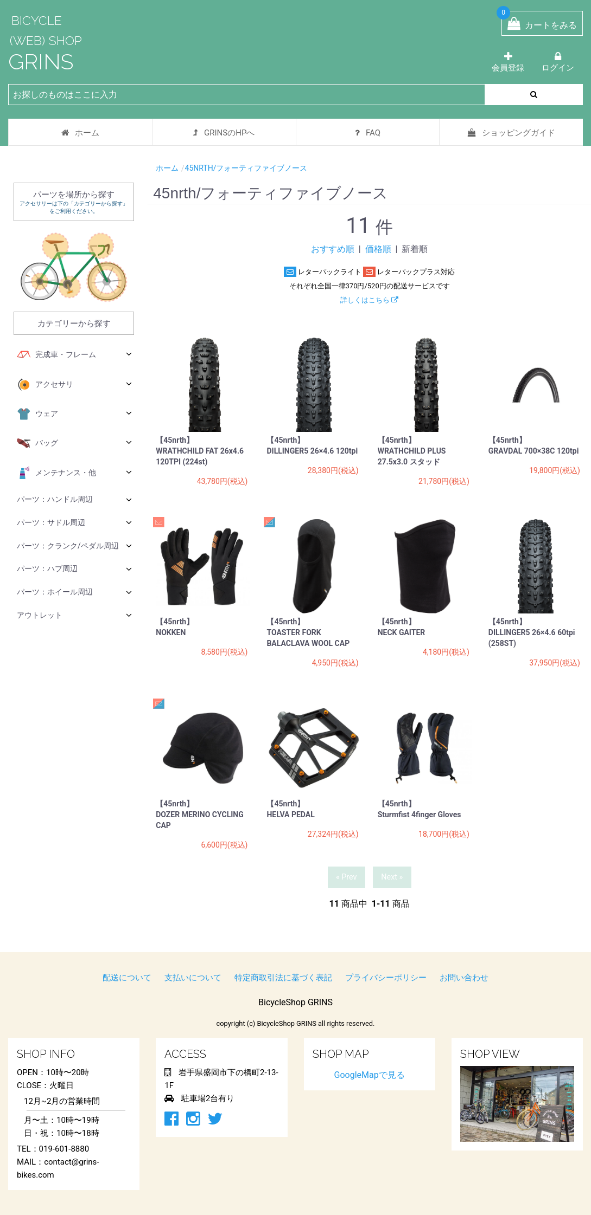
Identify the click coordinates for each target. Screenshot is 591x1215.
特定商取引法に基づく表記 (283, 978)
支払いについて (192, 978)
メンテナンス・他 (74, 473)
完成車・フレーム (74, 355)
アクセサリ (74, 385)
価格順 (378, 249)
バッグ (74, 443)
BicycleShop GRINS (295, 1002)
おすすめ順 (332, 249)
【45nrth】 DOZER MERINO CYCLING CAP (200, 814)
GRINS (40, 61)
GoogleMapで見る (369, 1075)
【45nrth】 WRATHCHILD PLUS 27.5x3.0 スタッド (412, 451)
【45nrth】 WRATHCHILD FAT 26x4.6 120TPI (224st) (200, 451)
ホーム (80, 133)
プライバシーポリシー (386, 978)
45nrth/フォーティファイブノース (246, 168)
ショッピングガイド (511, 133)
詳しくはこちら (369, 300)
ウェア (74, 414)
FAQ (367, 133)
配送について (127, 978)
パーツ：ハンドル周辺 (74, 499)
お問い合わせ (464, 978)
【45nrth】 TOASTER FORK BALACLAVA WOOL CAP (307, 632)
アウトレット (74, 614)
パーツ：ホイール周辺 (74, 592)
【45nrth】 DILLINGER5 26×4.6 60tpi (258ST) (535, 632)
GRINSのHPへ (224, 133)
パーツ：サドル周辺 (74, 522)
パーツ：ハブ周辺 (74, 568)
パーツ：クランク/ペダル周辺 (74, 545)
